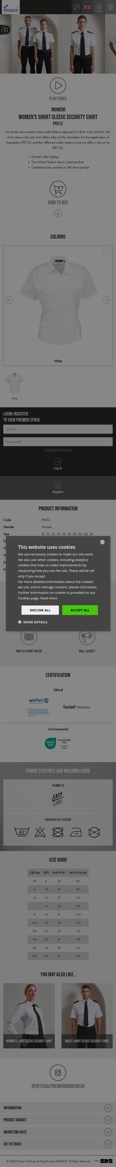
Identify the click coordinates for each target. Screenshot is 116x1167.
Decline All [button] (40, 610)
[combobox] (102, 542)
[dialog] (58, 583)
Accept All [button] (80, 610)
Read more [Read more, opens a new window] (48, 598)
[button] (32, 622)
